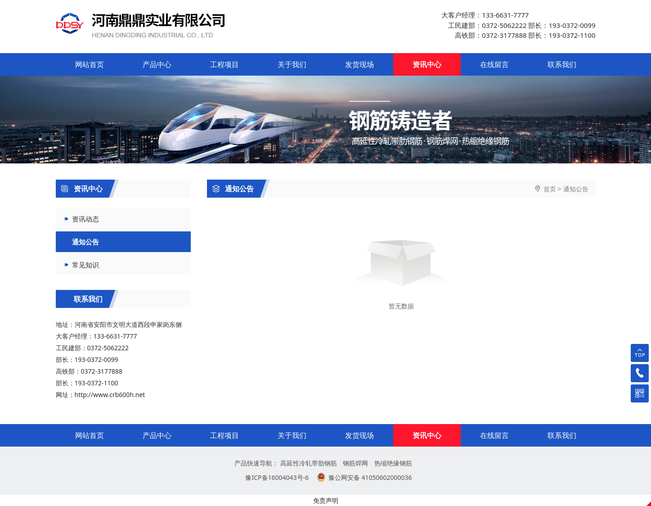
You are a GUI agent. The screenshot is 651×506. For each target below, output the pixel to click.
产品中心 (157, 64)
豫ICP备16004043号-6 (277, 477)
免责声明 (325, 500)
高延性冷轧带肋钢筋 (308, 463)
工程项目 (224, 64)
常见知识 (85, 264)
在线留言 (494, 64)
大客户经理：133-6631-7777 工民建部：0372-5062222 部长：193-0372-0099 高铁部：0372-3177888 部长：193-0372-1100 (518, 25)
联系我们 (562, 64)
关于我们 (292, 64)
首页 (549, 189)
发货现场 (359, 64)
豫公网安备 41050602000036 (370, 477)
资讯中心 (427, 64)
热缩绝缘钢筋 (393, 463)
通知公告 (233, 189)
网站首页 (89, 64)
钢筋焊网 (355, 463)
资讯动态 (85, 218)
